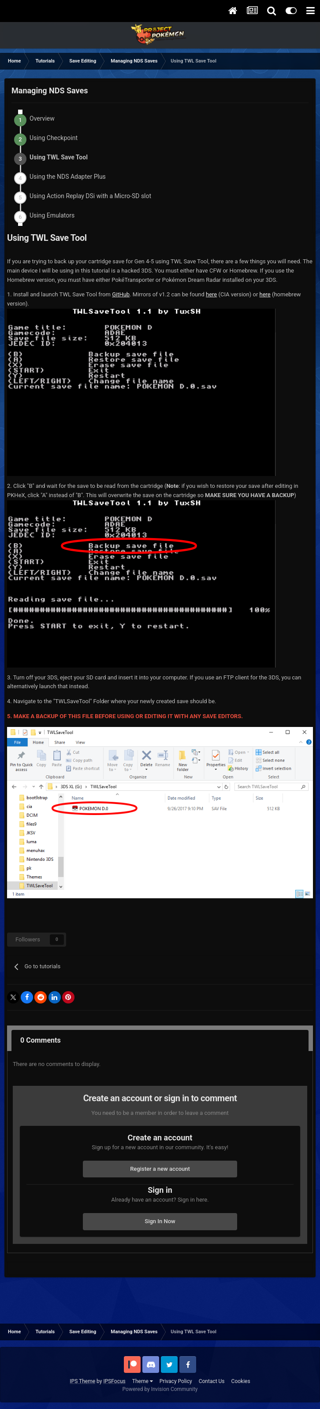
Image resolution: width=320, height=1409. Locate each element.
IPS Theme (82, 1381)
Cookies (240, 1381)
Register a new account (160, 1169)
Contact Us (212, 1381)
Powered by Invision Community (160, 1389)
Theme (142, 1381)
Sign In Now (160, 1221)
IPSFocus (114, 1381)
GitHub (121, 294)
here (211, 294)
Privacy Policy (176, 1381)
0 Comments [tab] (40, 1040)
